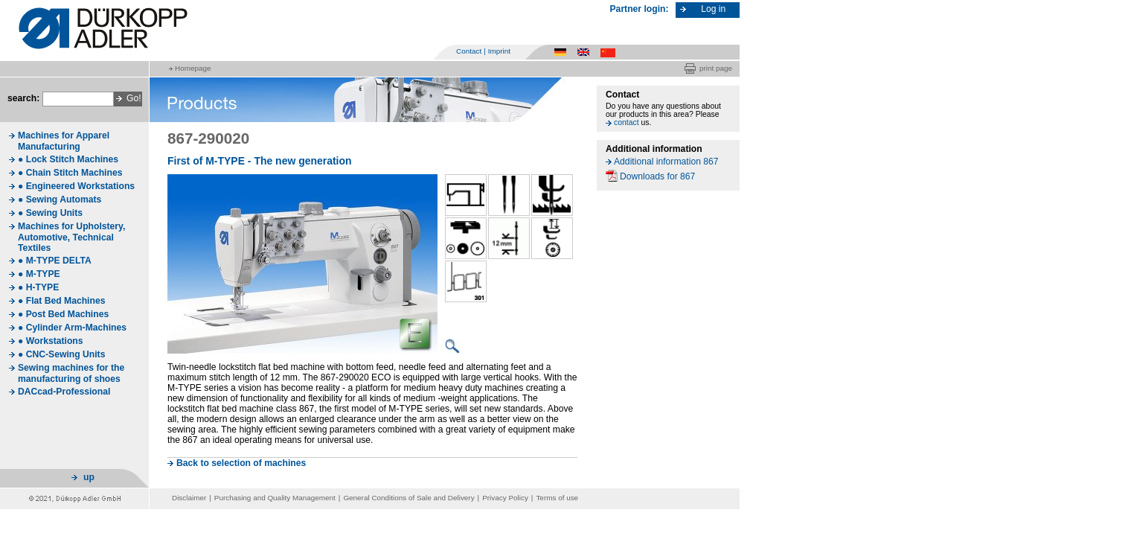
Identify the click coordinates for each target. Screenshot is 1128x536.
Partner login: (639, 9)
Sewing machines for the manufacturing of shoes (71, 373)
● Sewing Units (50, 213)
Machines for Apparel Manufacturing (63, 141)
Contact (468, 51)
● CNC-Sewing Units (61, 354)
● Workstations (50, 341)
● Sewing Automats (59, 199)
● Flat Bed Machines (61, 301)
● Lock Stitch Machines (68, 159)
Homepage (193, 68)
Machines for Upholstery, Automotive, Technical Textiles (71, 237)
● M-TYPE (39, 274)
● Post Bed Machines (63, 314)
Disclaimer (189, 498)
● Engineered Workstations (76, 186)
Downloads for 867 (657, 176)
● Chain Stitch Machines (70, 173)
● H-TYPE (38, 287)
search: (23, 98)
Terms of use (557, 498)
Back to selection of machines (241, 463)
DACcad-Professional (64, 391)
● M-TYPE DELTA (55, 260)
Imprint (499, 51)
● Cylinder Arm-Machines (72, 327)
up (88, 477)
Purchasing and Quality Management (275, 498)
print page (715, 68)
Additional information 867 (666, 161)
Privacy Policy (505, 498)
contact (626, 122)
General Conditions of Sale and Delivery (408, 498)
